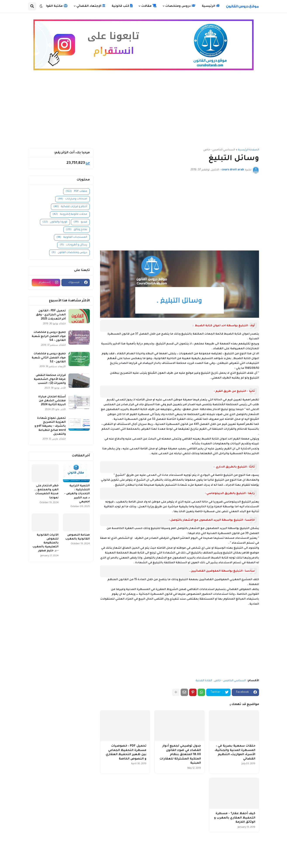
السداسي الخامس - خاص (219, 150)
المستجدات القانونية (72, 237)
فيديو (80, 222)
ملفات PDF (76, 191)
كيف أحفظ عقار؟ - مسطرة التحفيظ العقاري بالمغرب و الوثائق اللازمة (234, 818)
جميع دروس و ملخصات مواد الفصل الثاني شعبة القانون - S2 (49, 357)
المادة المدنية (204, 680)
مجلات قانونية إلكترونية (70, 214)
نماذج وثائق (76, 230)
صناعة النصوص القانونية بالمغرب (77, 537)
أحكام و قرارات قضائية (70, 207)
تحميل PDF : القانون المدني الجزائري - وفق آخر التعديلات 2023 (51, 314)
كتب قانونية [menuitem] (122, 6)
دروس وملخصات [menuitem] (180, 6)
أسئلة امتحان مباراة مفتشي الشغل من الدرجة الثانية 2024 (52, 400)
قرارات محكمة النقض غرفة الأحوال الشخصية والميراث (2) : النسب (50, 379)
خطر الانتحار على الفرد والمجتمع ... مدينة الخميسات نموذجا (46, 491)
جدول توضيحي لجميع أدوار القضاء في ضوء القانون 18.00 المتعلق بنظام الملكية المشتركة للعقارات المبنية (180, 754)
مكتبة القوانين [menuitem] (54, 6)
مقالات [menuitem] (149, 6)
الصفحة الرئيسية (248, 150)
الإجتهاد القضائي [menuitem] (90, 6)
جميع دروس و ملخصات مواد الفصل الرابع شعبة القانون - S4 (49, 336)
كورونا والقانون (55, 222)
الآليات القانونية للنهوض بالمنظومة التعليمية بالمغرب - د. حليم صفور (46, 543)
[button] (41, 6)
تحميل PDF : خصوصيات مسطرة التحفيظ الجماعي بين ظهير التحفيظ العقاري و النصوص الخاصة (126, 752)
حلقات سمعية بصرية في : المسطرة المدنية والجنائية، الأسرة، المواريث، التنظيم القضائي (235, 752)
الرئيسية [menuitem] (211, 6)
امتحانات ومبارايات (72, 199)
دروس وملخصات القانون (69, 253)
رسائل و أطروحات (73, 245)
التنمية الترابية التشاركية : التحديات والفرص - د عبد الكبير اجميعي (77, 493)
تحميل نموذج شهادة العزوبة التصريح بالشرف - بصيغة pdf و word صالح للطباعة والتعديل (50, 426)
